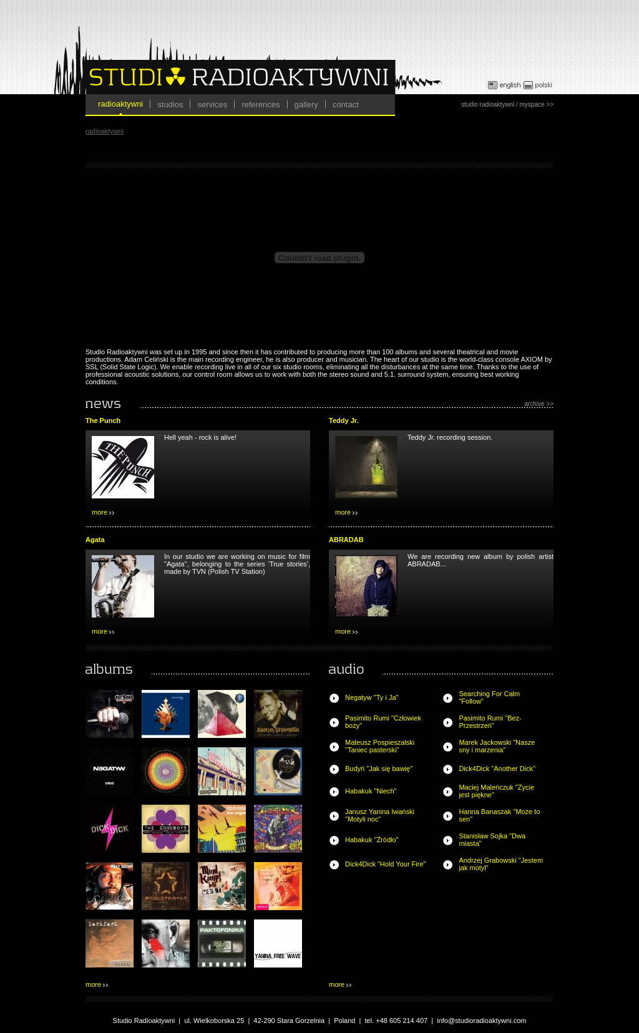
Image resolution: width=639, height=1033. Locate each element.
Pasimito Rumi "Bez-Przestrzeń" (490, 721)
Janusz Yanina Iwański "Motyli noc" (379, 815)
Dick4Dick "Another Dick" (497, 768)
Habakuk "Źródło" (371, 839)
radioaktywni (120, 104)
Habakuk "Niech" (370, 791)
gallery (306, 104)
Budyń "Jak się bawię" (378, 768)
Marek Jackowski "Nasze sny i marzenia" (497, 746)
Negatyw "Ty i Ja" (371, 697)
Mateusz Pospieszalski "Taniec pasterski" (379, 746)
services (212, 104)
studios (170, 104)
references (260, 104)
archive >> (539, 403)
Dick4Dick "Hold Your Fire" (385, 864)
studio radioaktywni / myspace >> (507, 104)
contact (346, 104)
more (103, 512)
